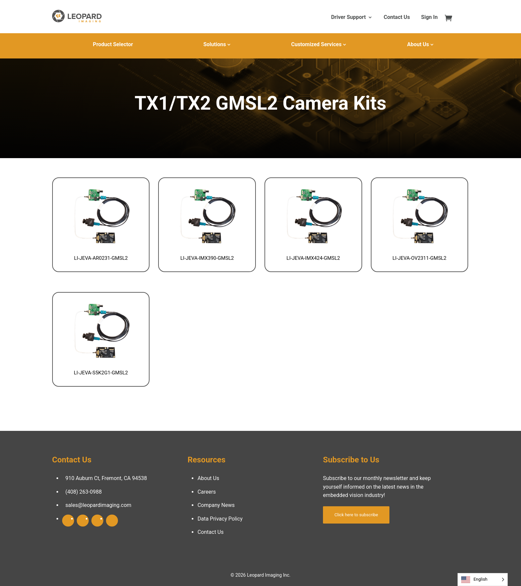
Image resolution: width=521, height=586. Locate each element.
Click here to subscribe (356, 514)
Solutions (214, 44)
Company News (216, 505)
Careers (206, 492)
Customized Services (316, 44)
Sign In (429, 17)
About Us (418, 44)
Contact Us (397, 17)
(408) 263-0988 (83, 492)
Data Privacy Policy (220, 519)
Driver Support (348, 17)
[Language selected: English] (483, 579)
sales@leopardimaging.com (98, 505)
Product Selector (113, 44)
